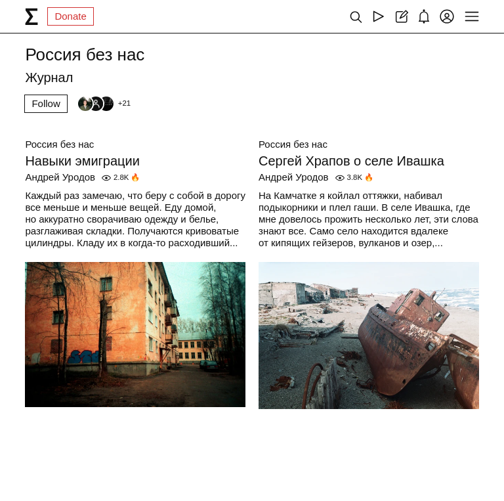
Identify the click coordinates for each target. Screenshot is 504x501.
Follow (46, 103)
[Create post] (401, 16)
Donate (70, 16)
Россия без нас (59, 144)
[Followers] (104, 103)
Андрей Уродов (60, 177)
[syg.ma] (31, 16)
